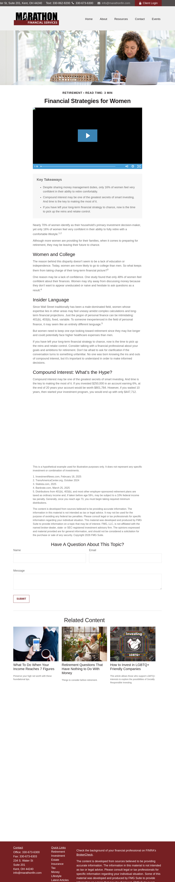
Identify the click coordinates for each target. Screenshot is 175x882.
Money (55, 872)
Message (19, 570)
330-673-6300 (81, 3)
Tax (53, 868)
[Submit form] (21, 599)
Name (17, 550)
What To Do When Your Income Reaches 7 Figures (33, 667)
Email (92, 550)
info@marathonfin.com (113, 3)
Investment (58, 855)
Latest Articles (60, 880)
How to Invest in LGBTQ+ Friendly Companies (129, 667)
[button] (89, 19)
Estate (55, 859)
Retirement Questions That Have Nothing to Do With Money (82, 669)
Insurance (57, 863)
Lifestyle (56, 876)
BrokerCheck (84, 854)
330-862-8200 (58, 3)
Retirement (58, 851)
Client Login (148, 3)
